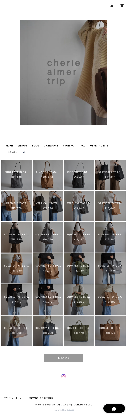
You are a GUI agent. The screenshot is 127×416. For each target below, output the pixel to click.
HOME (10, 145)
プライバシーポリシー (13, 398)
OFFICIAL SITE (99, 145)
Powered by (63, 410)
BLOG (35, 145)
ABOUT (22, 145)
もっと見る (63, 358)
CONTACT (69, 145)
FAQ (83, 145)
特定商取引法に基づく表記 (41, 398)
